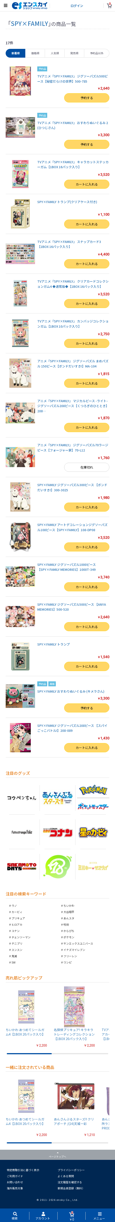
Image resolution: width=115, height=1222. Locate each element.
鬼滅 (14, 956)
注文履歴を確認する (70, 1182)
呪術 (66, 924)
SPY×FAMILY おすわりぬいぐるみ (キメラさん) (70, 691)
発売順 (74, 53)
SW (14, 962)
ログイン (76, 5)
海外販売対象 (15, 1188)
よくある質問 (66, 1176)
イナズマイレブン (74, 950)
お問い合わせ (15, 1182)
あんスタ (68, 918)
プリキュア (18, 918)
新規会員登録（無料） (71, 1188)
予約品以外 (96, 53)
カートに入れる (87, 184)
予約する (86, 97)
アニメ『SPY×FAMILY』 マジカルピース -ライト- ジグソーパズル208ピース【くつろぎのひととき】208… (73, 406)
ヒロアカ (17, 924)
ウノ (14, 905)
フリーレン (70, 956)
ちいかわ (68, 905)
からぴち (68, 931)
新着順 (16, 53)
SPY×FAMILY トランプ (53, 644)
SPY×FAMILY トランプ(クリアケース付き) (67, 202)
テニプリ (17, 943)
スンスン (17, 950)
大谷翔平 (68, 912)
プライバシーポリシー (71, 1170)
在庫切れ (86, 467)
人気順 (55, 53)
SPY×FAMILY (29, 23)
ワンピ (67, 962)
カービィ (17, 912)
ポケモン (68, 937)
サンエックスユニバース (78, 943)
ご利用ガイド (15, 1176)
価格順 (35, 53)
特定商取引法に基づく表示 (23, 1170)
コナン (16, 931)
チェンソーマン (21, 937)
